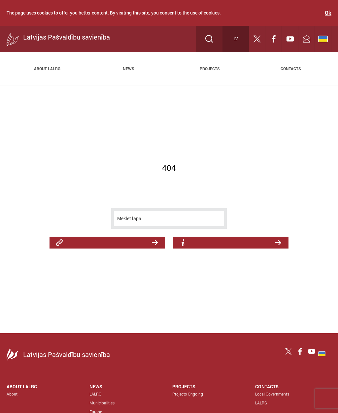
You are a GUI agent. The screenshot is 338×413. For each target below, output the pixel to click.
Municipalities (102, 402)
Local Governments (272, 394)
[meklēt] (169, 218)
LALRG (95, 394)
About (12, 394)
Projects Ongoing (187, 394)
